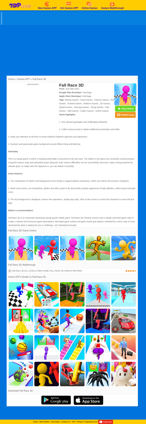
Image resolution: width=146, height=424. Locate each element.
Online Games (102, 111)
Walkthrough (125, 114)
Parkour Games (101, 100)
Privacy (80, 422)
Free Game (55, 422)
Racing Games (72, 100)
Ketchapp (87, 92)
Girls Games (44, 422)
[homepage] (20, 1)
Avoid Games (86, 100)
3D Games (105, 103)
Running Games (81, 107)
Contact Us (65, 422)
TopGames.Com (91, 422)
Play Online (125, 108)
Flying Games (97, 107)
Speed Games (65, 107)
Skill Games (73, 111)
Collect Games (87, 111)
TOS (73, 422)
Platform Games (90, 103)
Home (11, 79)
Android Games (74, 103)
